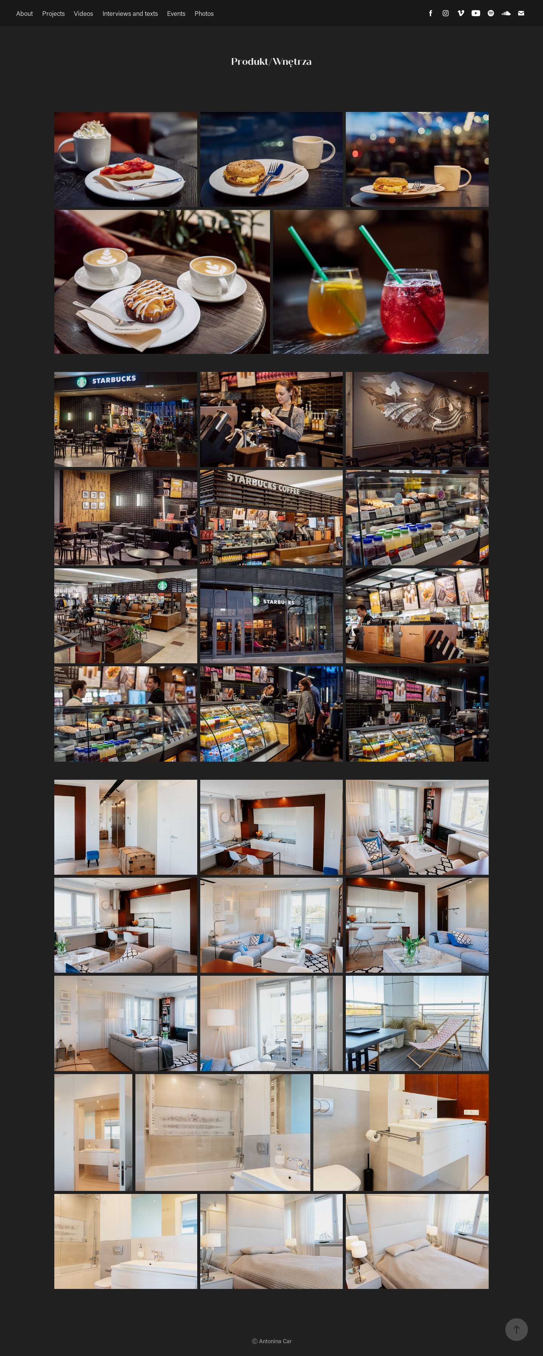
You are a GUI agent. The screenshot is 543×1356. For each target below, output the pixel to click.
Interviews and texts (130, 13)
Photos (204, 13)
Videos (83, 13)
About (24, 13)
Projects (53, 13)
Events (176, 13)
